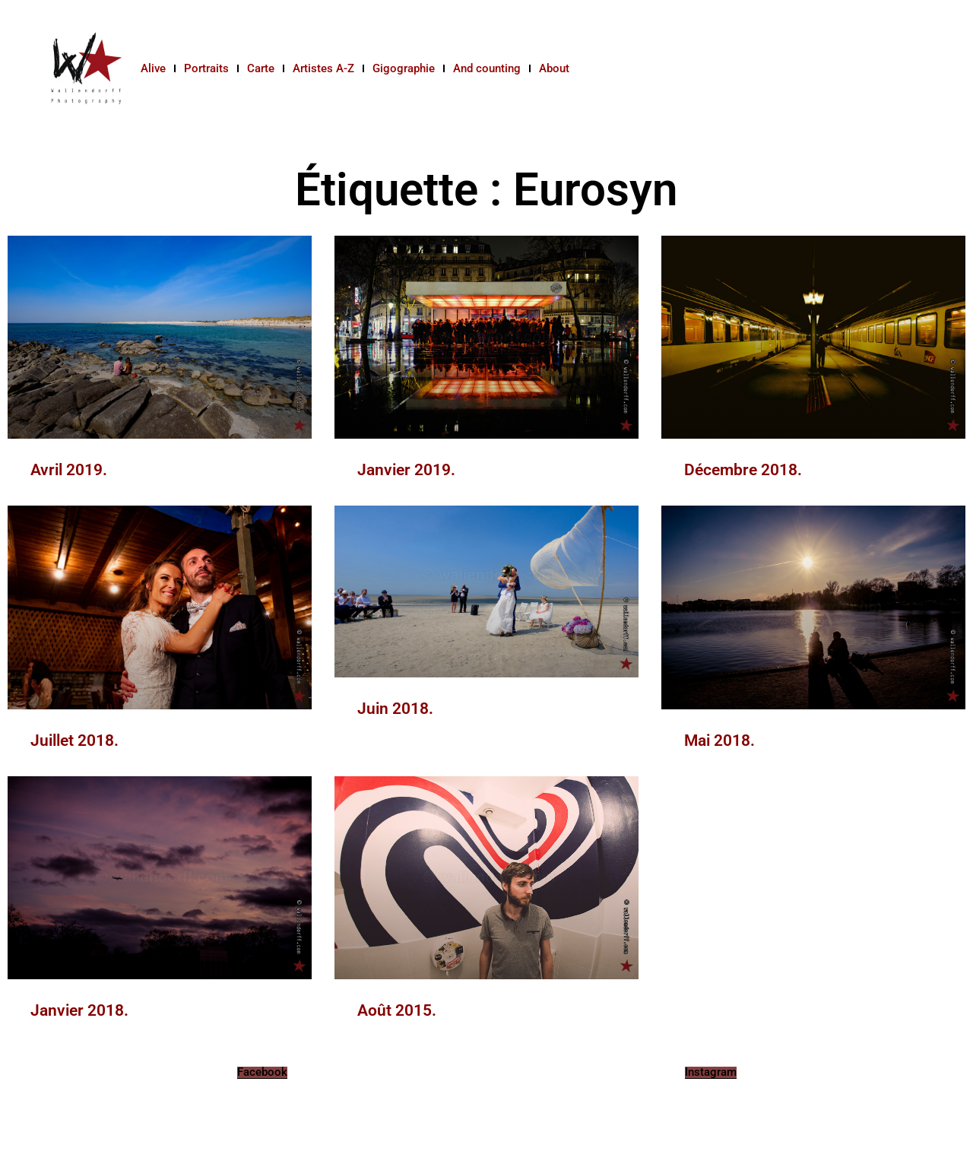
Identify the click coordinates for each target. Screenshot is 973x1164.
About (554, 68)
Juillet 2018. (74, 740)
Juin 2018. (395, 708)
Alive (153, 68)
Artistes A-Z (323, 68)
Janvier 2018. (79, 1010)
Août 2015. (396, 1010)
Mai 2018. (719, 740)
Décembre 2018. (743, 470)
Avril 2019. (68, 470)
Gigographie (403, 68)
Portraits (206, 68)
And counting (487, 68)
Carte (260, 68)
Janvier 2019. (406, 470)
